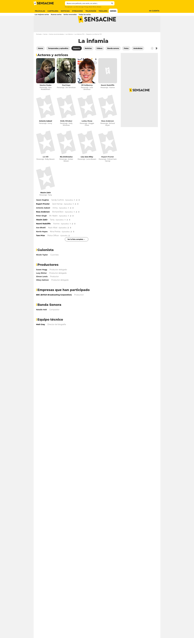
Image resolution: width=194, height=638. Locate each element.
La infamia (69, 44)
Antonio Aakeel (43, 217)
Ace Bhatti (41, 237)
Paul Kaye (66, 95)
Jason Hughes (42, 210)
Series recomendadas (56, 44)
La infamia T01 (79, 44)
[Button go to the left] (152, 58)
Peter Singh (41, 225)
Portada (39, 44)
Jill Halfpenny (87, 95)
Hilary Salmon (42, 290)
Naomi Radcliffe (107, 95)
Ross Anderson (107, 131)
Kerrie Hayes (42, 241)
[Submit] (112, 3)
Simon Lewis (42, 286)
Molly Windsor (66, 131)
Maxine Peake (45, 95)
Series (45, 44)
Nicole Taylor (42, 264)
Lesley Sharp (87, 131)
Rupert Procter (107, 166)
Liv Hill (45, 166)
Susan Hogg (41, 279)
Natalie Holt (41, 319)
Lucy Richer (41, 283)
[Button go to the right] (156, 58)
